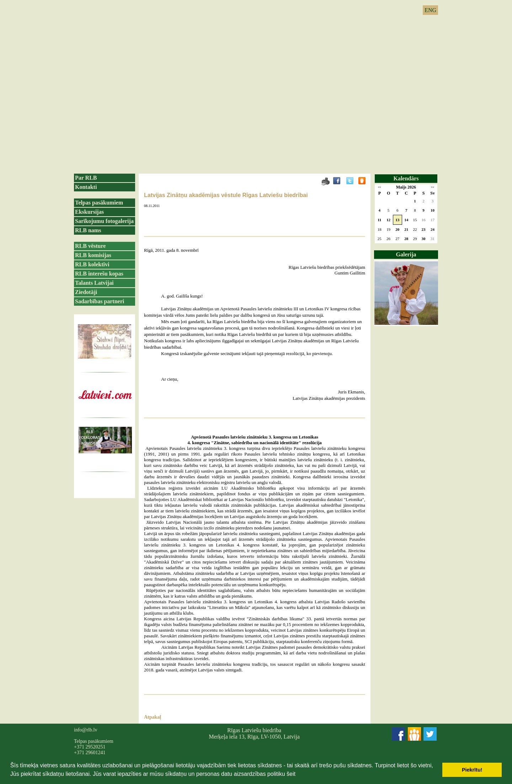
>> (432, 187)
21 (406, 229)
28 (406, 238)
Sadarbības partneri (99, 301)
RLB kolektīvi (92, 264)
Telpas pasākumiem (99, 203)
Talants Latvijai (94, 283)
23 (424, 229)
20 (397, 229)
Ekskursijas (89, 212)
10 (432, 210)
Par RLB (86, 178)
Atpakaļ (152, 717)
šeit (291, 774)
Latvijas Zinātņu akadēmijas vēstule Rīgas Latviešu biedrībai (226, 195)
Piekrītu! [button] (472, 770)
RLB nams (88, 230)
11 (379, 220)
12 (388, 220)
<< (379, 187)
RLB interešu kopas (99, 274)
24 (432, 229)
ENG (430, 10)
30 (424, 238)
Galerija (406, 254)
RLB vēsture (90, 246)
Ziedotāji (86, 292)
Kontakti (86, 187)
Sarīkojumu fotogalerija (104, 221)
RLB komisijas (93, 255)
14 (406, 220)
